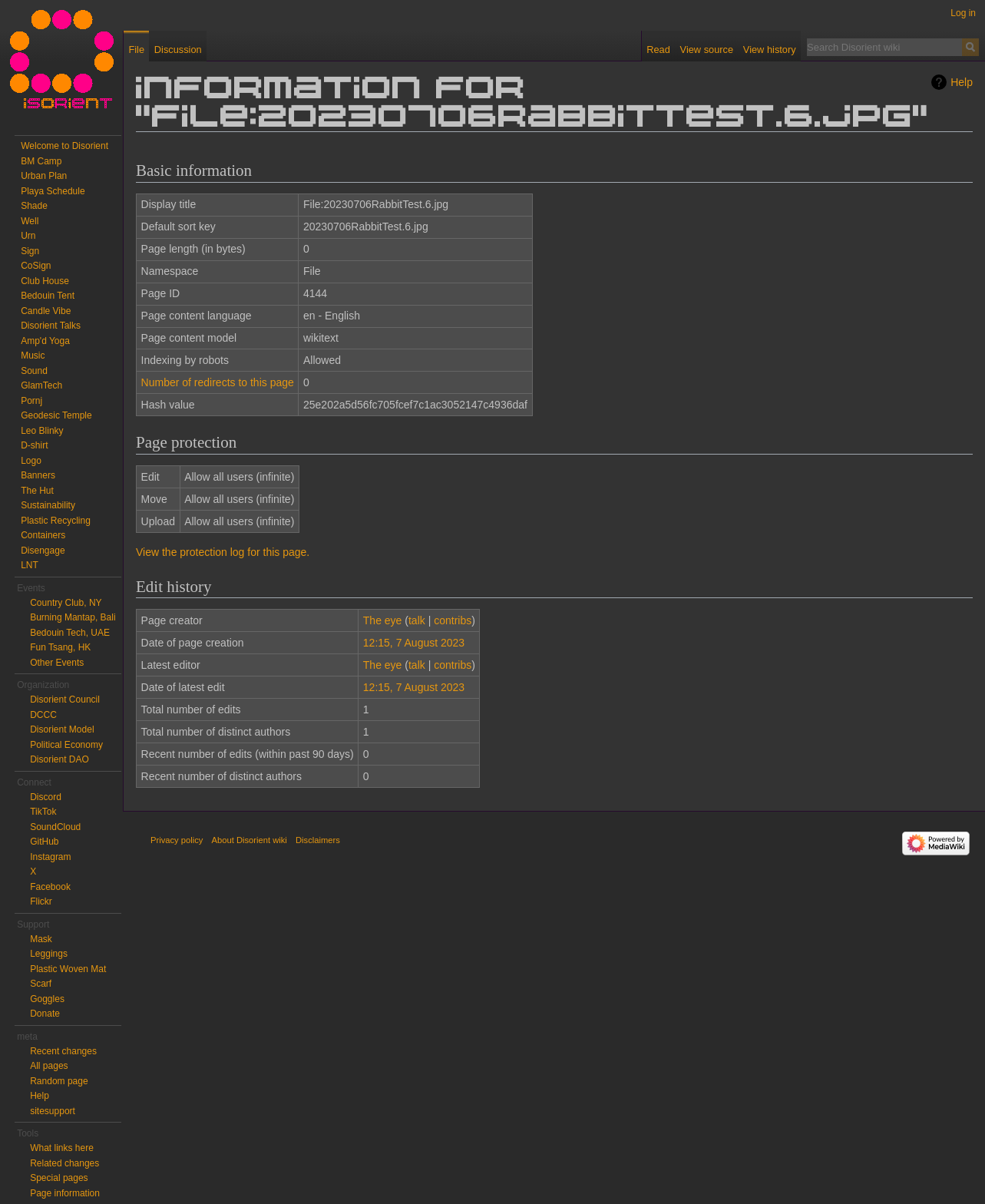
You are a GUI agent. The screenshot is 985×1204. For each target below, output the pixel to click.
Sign (30, 251)
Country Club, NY (65, 602)
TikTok (43, 811)
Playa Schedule (52, 191)
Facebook (50, 887)
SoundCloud (55, 827)
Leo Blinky (42, 430)
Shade (34, 205)
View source (706, 49)
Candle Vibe (46, 311)
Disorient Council (65, 699)
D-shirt (34, 445)
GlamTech (41, 385)
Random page (59, 1081)
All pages (49, 1065)
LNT (29, 565)
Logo (31, 460)
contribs (452, 620)
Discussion (178, 49)
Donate (45, 1013)
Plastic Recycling (56, 520)
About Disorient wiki (249, 840)
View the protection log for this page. (222, 552)
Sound (34, 371)
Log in (963, 13)
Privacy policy (176, 840)
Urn (28, 235)
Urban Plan (44, 175)
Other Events (57, 662)
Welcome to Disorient (64, 146)
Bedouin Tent (47, 295)
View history (769, 49)
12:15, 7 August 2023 (413, 643)
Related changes (64, 1163)
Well (29, 221)
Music (33, 355)
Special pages (59, 1178)
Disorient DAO (59, 759)
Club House (45, 281)
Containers (43, 535)
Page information (65, 1193)
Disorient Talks (51, 325)
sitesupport (52, 1111)
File (136, 49)
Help (961, 82)
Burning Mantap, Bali (72, 617)
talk (416, 620)
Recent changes (63, 1051)
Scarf (40, 983)
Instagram (50, 857)
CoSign (36, 265)
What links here (62, 1148)
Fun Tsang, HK (60, 647)
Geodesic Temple (56, 415)
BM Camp (41, 161)
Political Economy (66, 744)
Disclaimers (318, 840)
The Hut (37, 490)
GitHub (44, 841)
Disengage (42, 550)
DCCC (43, 715)
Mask (41, 939)
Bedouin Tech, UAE (70, 632)
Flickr (41, 901)
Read (658, 49)
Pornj (31, 400)
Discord (45, 797)
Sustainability (48, 505)
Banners (38, 475)
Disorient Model (62, 729)
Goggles (47, 999)
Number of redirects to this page (217, 382)
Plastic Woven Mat (68, 969)
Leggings (49, 953)
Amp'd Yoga (45, 341)
